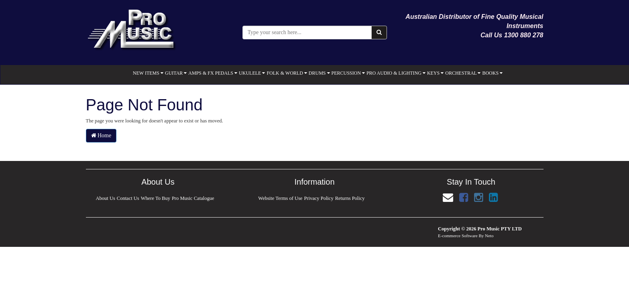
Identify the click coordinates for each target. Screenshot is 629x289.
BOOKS (492, 73)
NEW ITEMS (148, 73)
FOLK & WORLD (287, 73)
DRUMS (319, 73)
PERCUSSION (348, 73)
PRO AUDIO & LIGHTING (395, 73)
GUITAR (176, 73)
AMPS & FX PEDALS (212, 73)
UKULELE (252, 73)
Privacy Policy (318, 198)
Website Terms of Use (280, 198)
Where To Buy (155, 198)
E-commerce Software (458, 235)
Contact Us (128, 198)
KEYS (435, 73)
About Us (105, 198)
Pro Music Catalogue (193, 198)
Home (101, 135)
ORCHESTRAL (462, 73)
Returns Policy (350, 198)
